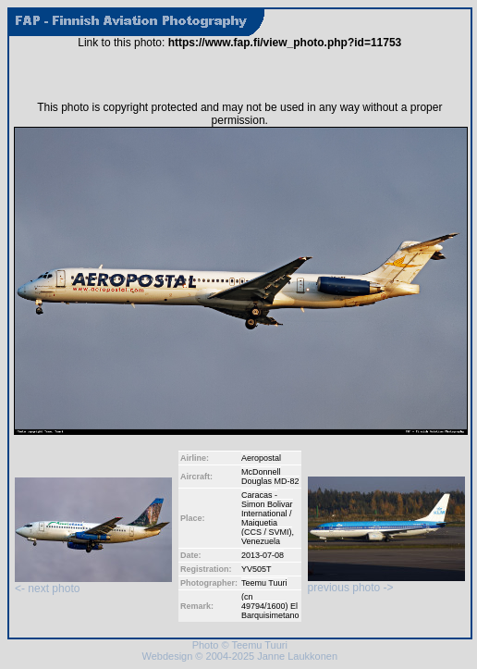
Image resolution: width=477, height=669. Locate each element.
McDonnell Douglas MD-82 (270, 476)
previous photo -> (386, 582)
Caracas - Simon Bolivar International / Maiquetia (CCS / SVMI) (267, 513)
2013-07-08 (262, 555)
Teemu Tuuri (264, 583)
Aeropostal (261, 458)
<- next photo (93, 583)
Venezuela (260, 541)
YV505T (256, 569)
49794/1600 (263, 606)
